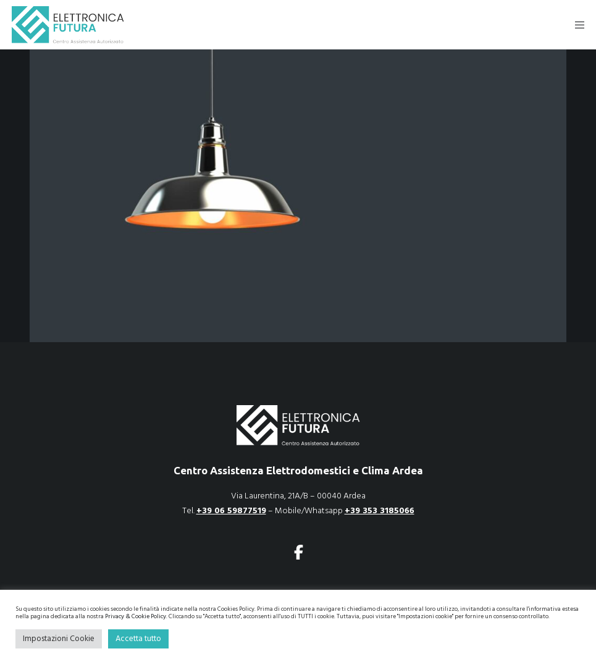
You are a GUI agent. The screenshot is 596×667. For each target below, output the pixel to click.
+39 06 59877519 (231, 510)
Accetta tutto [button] (138, 638)
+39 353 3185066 (379, 510)
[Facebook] (298, 550)
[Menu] (576, 24)
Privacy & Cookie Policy (135, 616)
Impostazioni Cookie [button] (58, 638)
